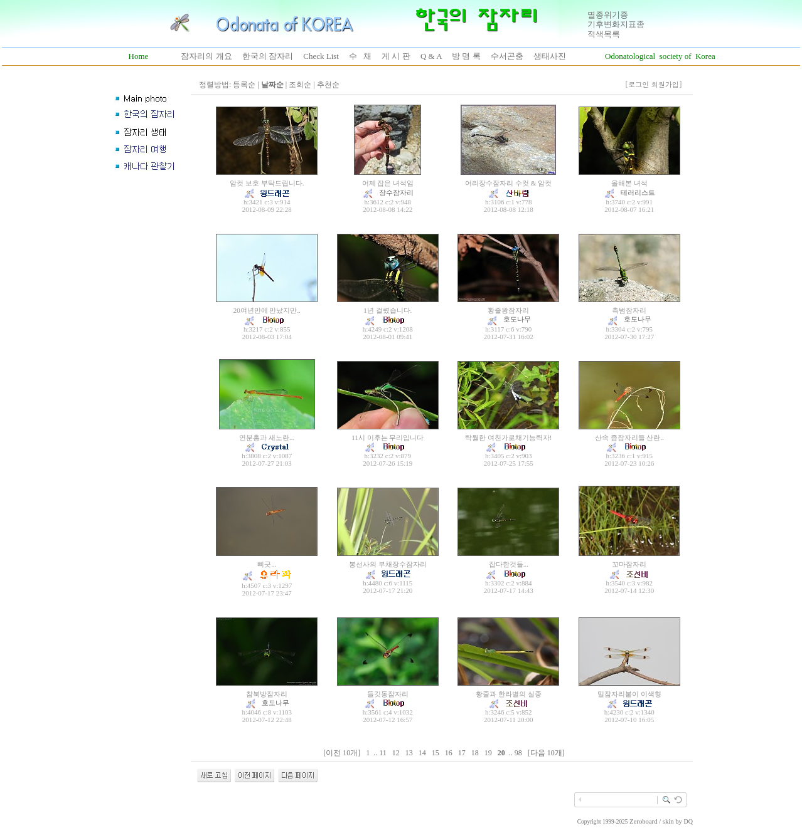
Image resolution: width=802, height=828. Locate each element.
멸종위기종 (607, 14)
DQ (688, 821)
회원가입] (668, 84)
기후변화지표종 (615, 24)
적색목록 (603, 34)
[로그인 (637, 84)
